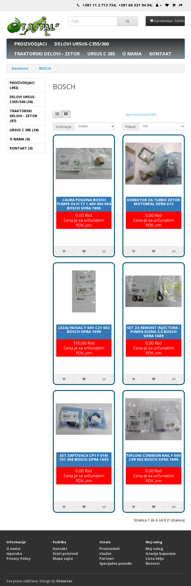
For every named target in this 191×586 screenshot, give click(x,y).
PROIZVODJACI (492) (22, 85)
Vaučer (105, 553)
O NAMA (132, 54)
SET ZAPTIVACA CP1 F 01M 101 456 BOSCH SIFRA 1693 (84, 457)
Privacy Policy (18, 558)
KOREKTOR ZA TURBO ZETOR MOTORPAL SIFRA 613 (153, 201)
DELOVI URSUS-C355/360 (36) (23, 99)
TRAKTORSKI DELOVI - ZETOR (47, 54)
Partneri (106, 558)
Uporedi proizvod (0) (140, 114)
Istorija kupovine (161, 553)
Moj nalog (154, 548)
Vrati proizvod (65, 553)
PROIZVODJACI (30, 44)
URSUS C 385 (101, 54)
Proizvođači (109, 548)
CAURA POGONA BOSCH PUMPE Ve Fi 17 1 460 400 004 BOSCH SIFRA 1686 (84, 203)
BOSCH (45, 68)
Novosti (153, 563)
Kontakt (60, 548)
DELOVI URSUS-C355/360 (81, 44)
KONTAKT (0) (21, 148)
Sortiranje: (63, 126)
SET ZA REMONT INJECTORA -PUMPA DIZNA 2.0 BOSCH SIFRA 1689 (153, 331)
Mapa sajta (63, 558)
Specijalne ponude (115, 563)
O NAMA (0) (20, 139)
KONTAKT (160, 54)
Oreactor (64, 581)
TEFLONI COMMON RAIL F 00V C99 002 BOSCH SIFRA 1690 (153, 457)
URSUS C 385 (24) (24, 130)
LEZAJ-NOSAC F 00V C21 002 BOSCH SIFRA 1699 (84, 329)
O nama (13, 548)
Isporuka (14, 553)
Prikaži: (130, 126)
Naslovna (20, 68)
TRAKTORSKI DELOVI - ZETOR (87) (23, 116)
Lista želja (155, 558)
